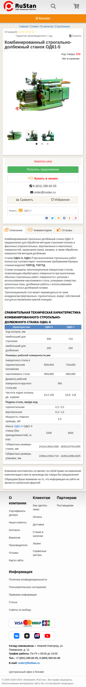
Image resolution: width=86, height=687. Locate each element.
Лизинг (37, 543)
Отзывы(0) (11, 31)
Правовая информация (23, 594)
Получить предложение (43, 169)
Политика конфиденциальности (28, 579)
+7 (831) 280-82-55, (27, 658)
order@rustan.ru (43, 192)
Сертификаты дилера (17, 513)
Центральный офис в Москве (26, 671)
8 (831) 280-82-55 (43, 186)
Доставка (38, 524)
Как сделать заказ (40, 507)
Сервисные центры (40, 553)
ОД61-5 (18, 426)
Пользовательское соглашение (27, 587)
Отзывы (13, 552)
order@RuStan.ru (29, 663)
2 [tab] (43, 145)
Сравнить (24, 199)
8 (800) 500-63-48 (49, 658)
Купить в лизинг (42, 178)
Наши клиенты (17, 522)
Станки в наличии (38, 534)
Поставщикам (65, 505)
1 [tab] (37, 145)
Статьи (13, 602)
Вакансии (14, 537)
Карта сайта (16, 560)
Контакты (14, 530)
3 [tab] (48, 145)
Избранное (60, 199)
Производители (18, 545)
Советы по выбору (20, 609)
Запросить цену (43, 161)
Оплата (37, 516)
